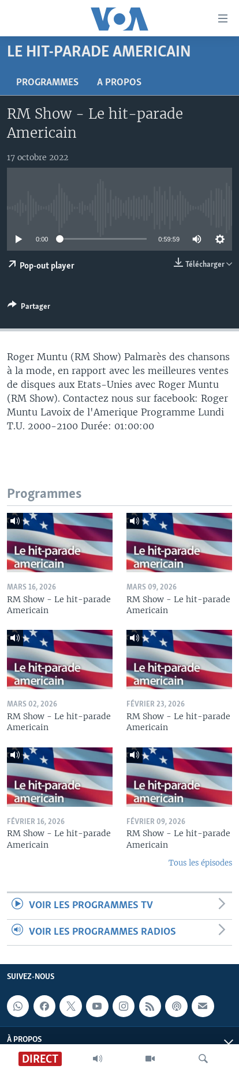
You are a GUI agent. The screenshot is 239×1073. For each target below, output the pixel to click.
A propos (119, 82)
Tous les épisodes (200, 863)
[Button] (29, 308)
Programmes (47, 82)
